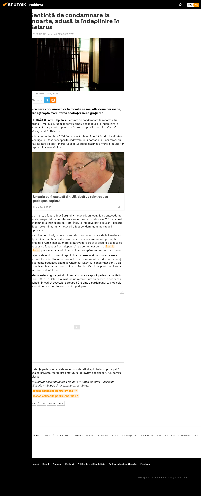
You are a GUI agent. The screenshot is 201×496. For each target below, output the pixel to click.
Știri (33, 403)
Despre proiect (10, 464)
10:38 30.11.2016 (38, 34)
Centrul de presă (30, 464)
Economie (77, 435)
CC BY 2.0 (34, 94)
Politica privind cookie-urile (123, 464)
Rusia (114, 435)
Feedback (145, 464)
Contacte (57, 464)
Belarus (52, 403)
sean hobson (45, 94)
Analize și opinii (166, 435)
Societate (62, 435)
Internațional (129, 435)
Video (197, 435)
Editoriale (184, 435)
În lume (41, 403)
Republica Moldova (97, 435)
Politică (49, 435)
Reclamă (69, 464)
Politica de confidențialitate (91, 464)
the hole (56, 94)
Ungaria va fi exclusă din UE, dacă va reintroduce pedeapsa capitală (70, 199)
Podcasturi (147, 435)
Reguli (45, 464)
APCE (61, 403)
